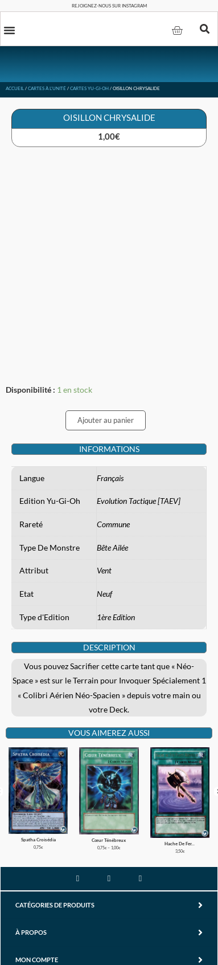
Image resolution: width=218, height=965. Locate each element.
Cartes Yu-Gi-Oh (89, 88)
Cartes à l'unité (47, 88)
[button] (10, 30)
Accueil (15, 88)
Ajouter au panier (105, 420)
